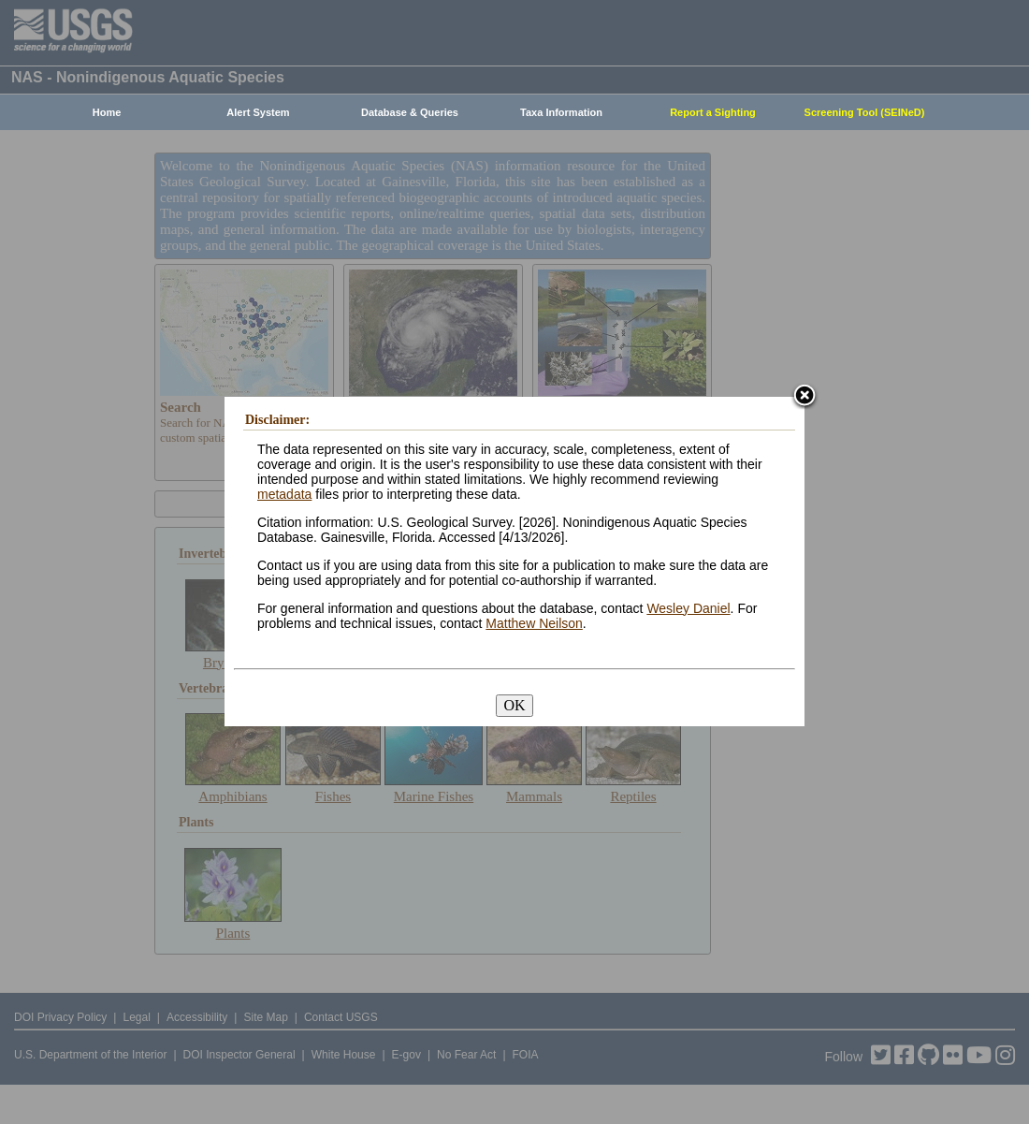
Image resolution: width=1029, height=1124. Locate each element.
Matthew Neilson (534, 623)
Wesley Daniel (688, 608)
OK (514, 705)
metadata (284, 494)
